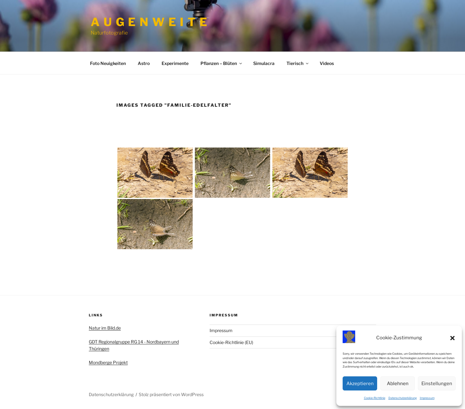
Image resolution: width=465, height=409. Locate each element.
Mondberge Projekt (108, 362)
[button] (452, 338)
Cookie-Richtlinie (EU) (231, 342)
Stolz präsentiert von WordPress (171, 394)
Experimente (175, 63)
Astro (144, 63)
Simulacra (264, 63)
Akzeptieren (360, 383)
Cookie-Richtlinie (374, 398)
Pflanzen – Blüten (221, 63)
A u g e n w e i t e (149, 22)
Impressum (427, 398)
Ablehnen (398, 383)
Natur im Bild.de (105, 328)
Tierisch (297, 63)
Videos (327, 63)
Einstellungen (436, 383)
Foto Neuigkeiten (108, 63)
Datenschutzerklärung (402, 398)
